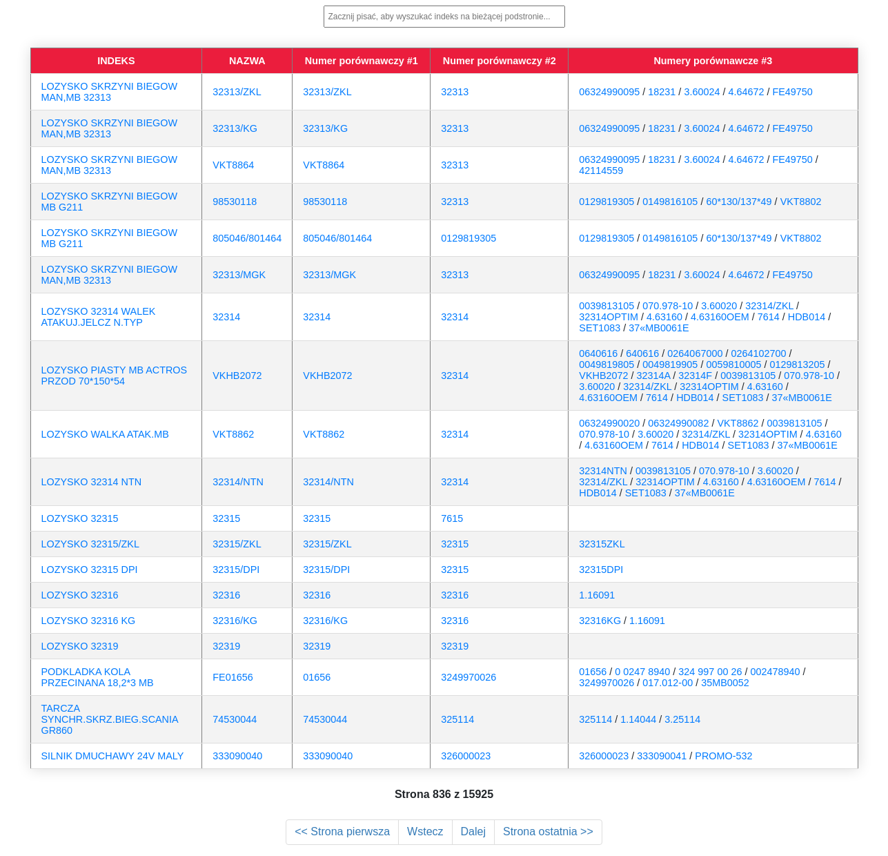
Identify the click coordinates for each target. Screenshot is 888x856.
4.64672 (746, 91)
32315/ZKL (237, 543)
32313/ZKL (237, 91)
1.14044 (638, 719)
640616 (642, 353)
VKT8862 (233, 434)
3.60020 (719, 305)
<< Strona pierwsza (342, 831)
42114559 (601, 170)
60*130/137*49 (738, 201)
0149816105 (670, 201)
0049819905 (670, 364)
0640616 (598, 353)
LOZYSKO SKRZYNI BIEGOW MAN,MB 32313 (109, 92)
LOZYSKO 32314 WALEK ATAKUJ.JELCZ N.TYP (98, 317)
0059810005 (733, 364)
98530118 (235, 201)
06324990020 (609, 423)
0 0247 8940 (642, 671)
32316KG (600, 620)
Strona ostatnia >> (548, 831)
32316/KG (235, 620)
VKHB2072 (237, 375)
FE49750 (792, 91)
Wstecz (425, 831)
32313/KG (235, 128)
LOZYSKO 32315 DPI (89, 569)
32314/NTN (238, 481)
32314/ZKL (769, 305)
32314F (695, 375)
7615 (452, 518)
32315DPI (601, 569)
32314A (654, 375)
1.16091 (597, 595)
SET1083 (599, 327)
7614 (769, 316)
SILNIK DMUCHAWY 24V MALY (112, 755)
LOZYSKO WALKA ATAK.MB (105, 434)
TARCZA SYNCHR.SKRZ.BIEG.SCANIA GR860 (109, 719)
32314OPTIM (608, 316)
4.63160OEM (720, 316)
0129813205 (797, 364)
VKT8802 (801, 201)
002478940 (775, 671)
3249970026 (468, 677)
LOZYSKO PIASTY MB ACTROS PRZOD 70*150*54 (114, 375)
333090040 (237, 755)
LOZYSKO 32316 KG (88, 620)
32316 (226, 595)
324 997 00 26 (710, 671)
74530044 (235, 719)
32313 (454, 91)
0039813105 (606, 305)
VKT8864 (233, 165)
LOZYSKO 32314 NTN (91, 481)
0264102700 (758, 353)
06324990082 (678, 423)
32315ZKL (601, 543)
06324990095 (609, 91)
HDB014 (806, 316)
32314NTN (603, 470)
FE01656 (233, 677)
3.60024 (702, 91)
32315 (226, 518)
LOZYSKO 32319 (80, 646)
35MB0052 (725, 682)
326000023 (466, 755)
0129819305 (606, 201)
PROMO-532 (723, 755)
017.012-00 (667, 682)
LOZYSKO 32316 (80, 595)
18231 (661, 91)
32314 (226, 316)
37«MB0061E (659, 327)
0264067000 (694, 353)
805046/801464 (247, 238)
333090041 (662, 755)
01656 (316, 677)
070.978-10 (667, 305)
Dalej (473, 831)
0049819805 (606, 364)
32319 (226, 646)
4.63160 (664, 316)
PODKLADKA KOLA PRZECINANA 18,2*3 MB (97, 677)
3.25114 (682, 719)
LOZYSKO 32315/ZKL (90, 543)
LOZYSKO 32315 (80, 518)
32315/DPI (236, 569)
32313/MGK (239, 274)
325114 (457, 719)
